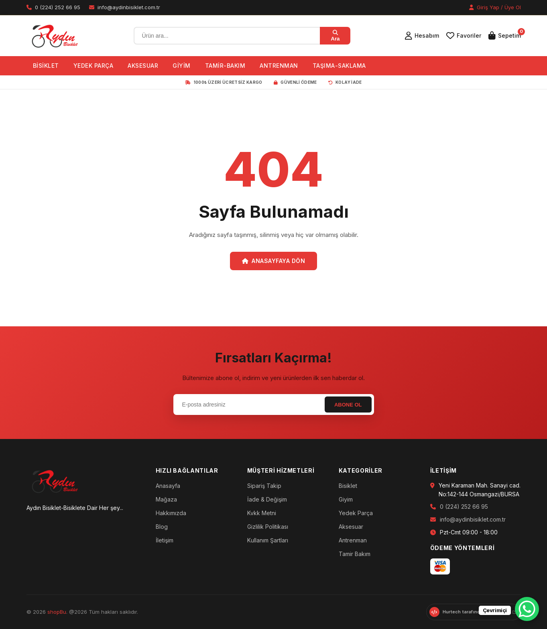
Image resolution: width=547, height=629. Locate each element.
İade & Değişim (267, 499)
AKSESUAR (143, 65)
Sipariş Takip (264, 485)
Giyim (346, 499)
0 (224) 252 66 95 (464, 506)
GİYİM (182, 65)
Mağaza (166, 499)
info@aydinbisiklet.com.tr (473, 519)
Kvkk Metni (261, 513)
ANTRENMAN (279, 65)
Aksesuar (351, 526)
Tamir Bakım (354, 553)
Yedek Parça (356, 513)
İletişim (164, 540)
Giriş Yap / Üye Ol (495, 7)
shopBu (56, 612)
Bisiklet (348, 485)
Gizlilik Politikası (267, 526)
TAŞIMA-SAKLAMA (339, 65)
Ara (335, 36)
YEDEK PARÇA (93, 65)
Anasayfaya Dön (273, 260)
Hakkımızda (171, 513)
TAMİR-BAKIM (225, 65)
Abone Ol (348, 405)
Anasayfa (168, 485)
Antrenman (353, 540)
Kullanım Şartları (267, 540)
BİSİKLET (46, 65)
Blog (162, 526)
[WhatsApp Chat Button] (527, 609)
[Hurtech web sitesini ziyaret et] (473, 612)
